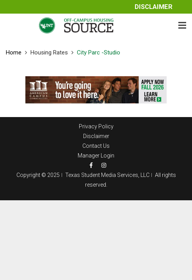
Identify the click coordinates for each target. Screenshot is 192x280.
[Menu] (182, 25)
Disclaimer (153, 6)
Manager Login (96, 155)
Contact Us (96, 146)
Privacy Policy (96, 126)
